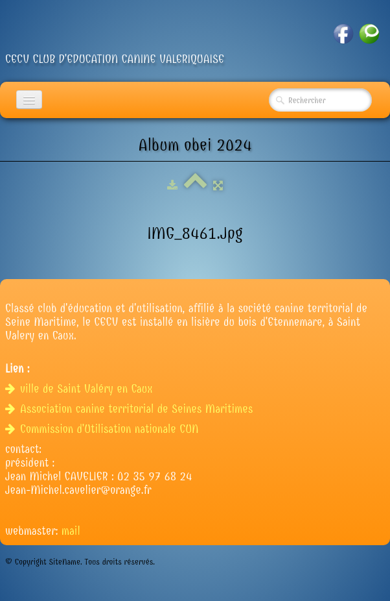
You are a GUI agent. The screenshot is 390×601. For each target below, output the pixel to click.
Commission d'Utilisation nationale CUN (103, 429)
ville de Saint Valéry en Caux (80, 389)
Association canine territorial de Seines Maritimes (131, 409)
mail (71, 531)
